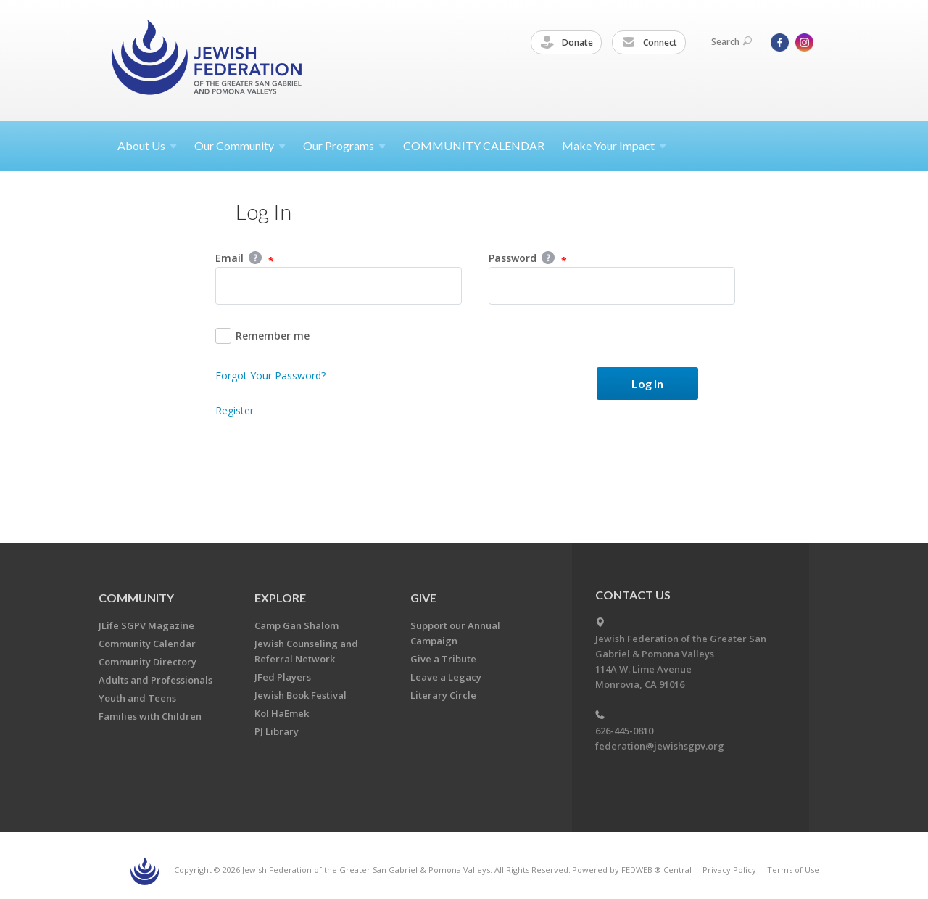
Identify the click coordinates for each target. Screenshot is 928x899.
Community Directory (147, 661)
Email (244, 259)
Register (234, 410)
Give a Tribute (443, 658)
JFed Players (282, 677)
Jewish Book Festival (300, 695)
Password (528, 259)
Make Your (614, 145)
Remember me (262, 336)
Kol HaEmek (281, 713)
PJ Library (276, 731)
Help (255, 257)
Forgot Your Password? (270, 375)
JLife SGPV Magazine (146, 625)
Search (731, 42)
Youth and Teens (137, 698)
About (147, 145)
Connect (649, 42)
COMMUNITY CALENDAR (473, 145)
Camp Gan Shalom (296, 625)
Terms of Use (793, 869)
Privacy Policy (729, 869)
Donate (567, 42)
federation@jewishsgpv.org (659, 745)
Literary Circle (443, 695)
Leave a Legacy (445, 677)
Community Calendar (147, 643)
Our (344, 145)
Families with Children (150, 716)
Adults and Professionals (155, 679)
